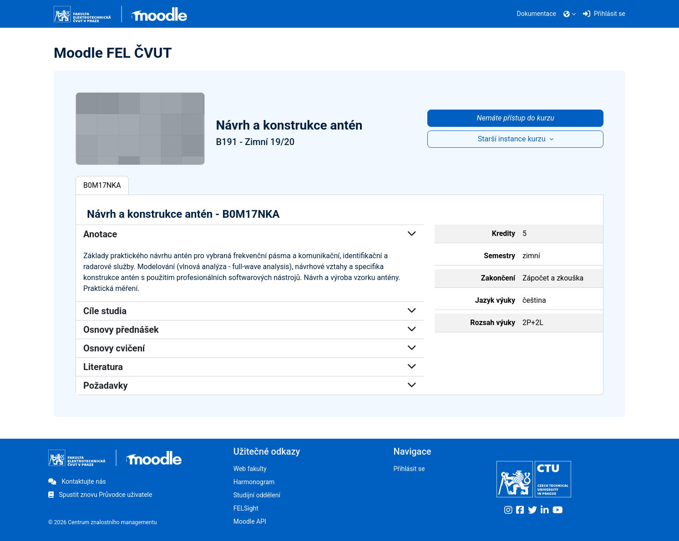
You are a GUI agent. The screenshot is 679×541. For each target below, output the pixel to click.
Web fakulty (250, 468)
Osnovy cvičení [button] (249, 348)
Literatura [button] (249, 366)
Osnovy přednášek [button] (249, 329)
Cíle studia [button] (249, 311)
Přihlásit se (409, 468)
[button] (569, 14)
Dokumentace (536, 13)
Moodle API (249, 521)
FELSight (245, 508)
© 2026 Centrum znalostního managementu (102, 522)
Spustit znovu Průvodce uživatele (100, 494)
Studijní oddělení (256, 495)
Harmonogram (254, 482)
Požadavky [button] (249, 385)
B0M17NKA (102, 185)
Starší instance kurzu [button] (512, 139)
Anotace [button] (249, 234)
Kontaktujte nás (77, 481)
